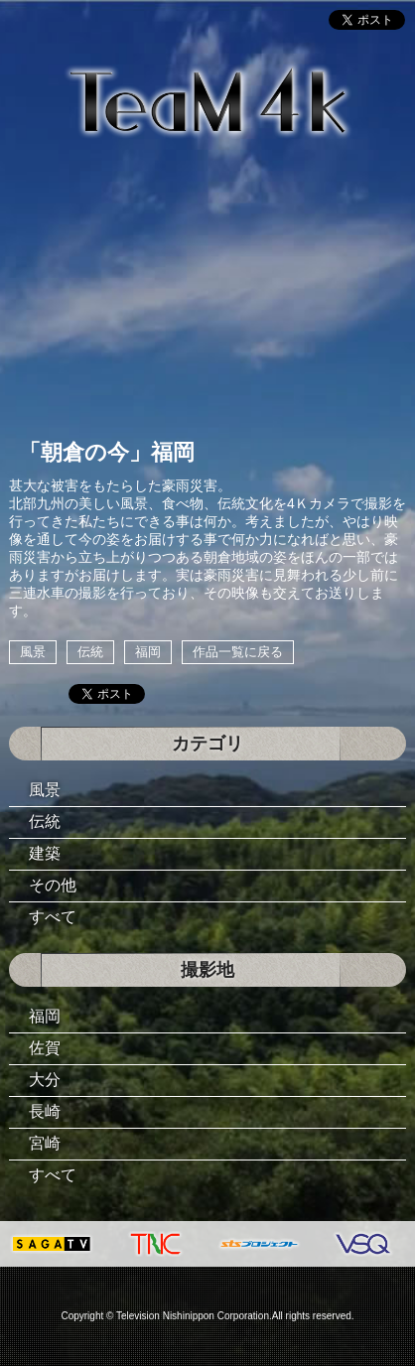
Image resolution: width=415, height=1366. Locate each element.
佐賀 (45, 1047)
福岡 (148, 651)
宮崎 (45, 1143)
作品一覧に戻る (238, 651)
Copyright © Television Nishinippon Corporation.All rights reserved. (207, 1315)
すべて (52, 916)
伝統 (90, 651)
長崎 (45, 1111)
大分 (45, 1079)
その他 (52, 885)
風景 (33, 651)
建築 (45, 853)
